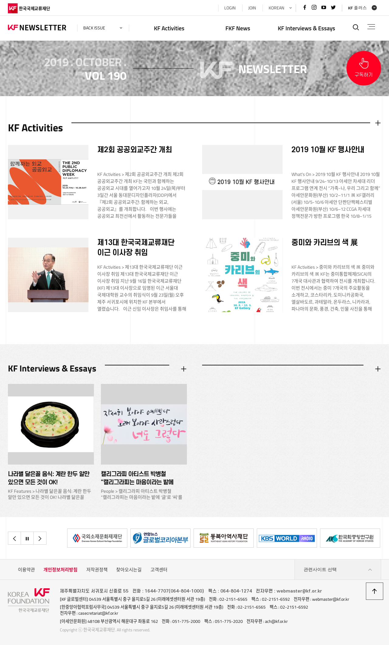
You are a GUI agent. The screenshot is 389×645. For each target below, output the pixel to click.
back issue (94, 28)
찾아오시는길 (129, 569)
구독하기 (364, 75)
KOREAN (276, 8)
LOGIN (230, 8)
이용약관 (26, 569)
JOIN (252, 8)
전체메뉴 (371, 26)
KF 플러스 (357, 8)
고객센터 (158, 569)
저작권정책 (97, 569)
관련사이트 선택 (338, 570)
